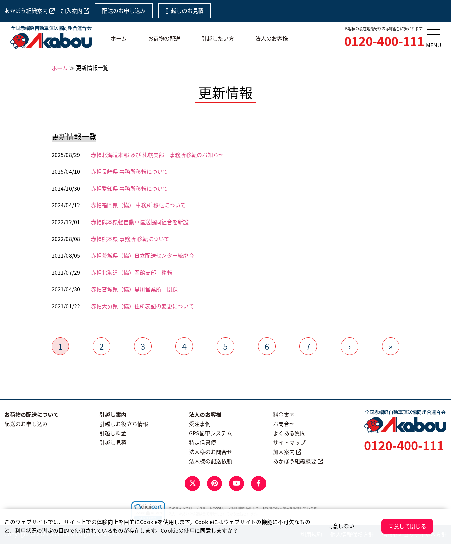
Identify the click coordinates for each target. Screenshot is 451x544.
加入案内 (75, 10)
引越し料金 (112, 433)
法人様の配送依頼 (210, 461)
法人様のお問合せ (210, 452)
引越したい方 (217, 38)
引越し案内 (112, 414)
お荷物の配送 (164, 38)
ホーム (119, 38)
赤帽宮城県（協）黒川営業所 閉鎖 (134, 289)
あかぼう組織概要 (298, 461)
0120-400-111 (384, 41)
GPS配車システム (210, 433)
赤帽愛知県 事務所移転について (129, 188)
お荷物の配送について (31, 414)
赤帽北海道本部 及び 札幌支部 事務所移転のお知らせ (157, 155)
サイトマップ (289, 442)
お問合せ (284, 424)
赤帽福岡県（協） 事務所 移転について (138, 205)
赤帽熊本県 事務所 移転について (130, 239)
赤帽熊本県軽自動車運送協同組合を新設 (140, 222)
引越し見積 (112, 442)
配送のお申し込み (123, 10)
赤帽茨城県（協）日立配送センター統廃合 (142, 255)
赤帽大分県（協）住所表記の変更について (142, 306)
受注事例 (200, 424)
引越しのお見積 (184, 10)
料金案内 (284, 414)
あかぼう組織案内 (29, 10)
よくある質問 (289, 433)
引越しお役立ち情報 (123, 424)
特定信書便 (202, 442)
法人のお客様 (271, 38)
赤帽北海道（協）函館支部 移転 (131, 272)
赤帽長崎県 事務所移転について (129, 171)
